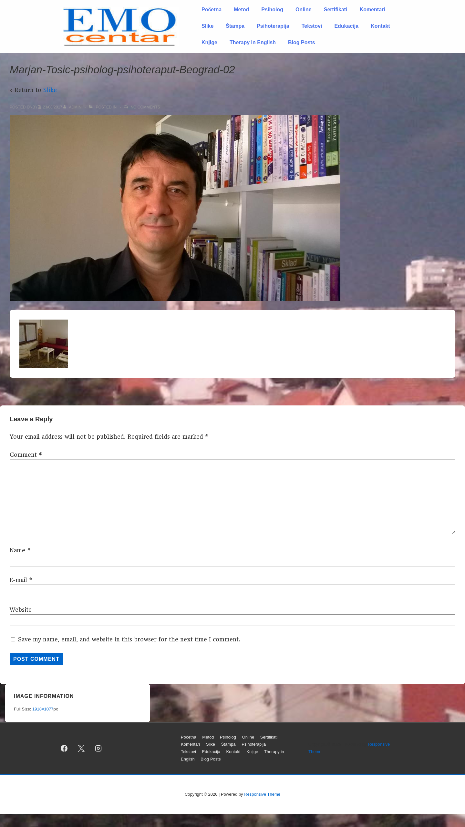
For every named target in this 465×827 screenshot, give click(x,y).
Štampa (235, 26)
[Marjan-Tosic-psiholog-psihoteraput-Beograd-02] (52, 107)
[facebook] (64, 748)
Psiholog (272, 9)
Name (17, 550)
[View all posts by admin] (72, 107)
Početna (212, 9)
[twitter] (81, 748)
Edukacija (346, 26)
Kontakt (380, 26)
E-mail (18, 580)
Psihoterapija (273, 26)
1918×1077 (42, 709)
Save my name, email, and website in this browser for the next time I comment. (129, 639)
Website (21, 610)
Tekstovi (312, 26)
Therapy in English (253, 42)
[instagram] (98, 748)
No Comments (145, 107)
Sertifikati (335, 9)
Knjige (209, 42)
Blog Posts (301, 42)
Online (303, 9)
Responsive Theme (262, 794)
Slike (207, 26)
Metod (241, 9)
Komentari (372, 9)
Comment (26, 455)
